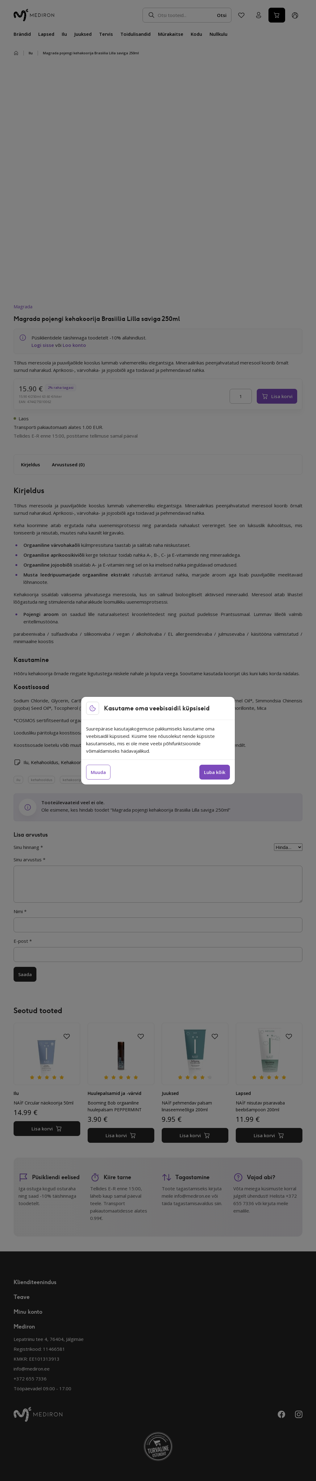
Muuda (98, 772)
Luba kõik (214, 772)
